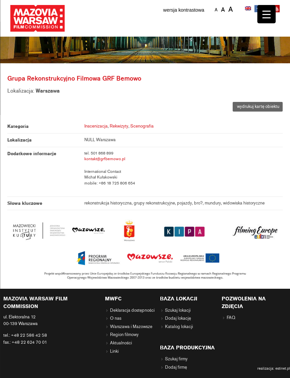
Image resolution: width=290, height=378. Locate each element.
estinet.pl (282, 368)
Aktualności (121, 343)
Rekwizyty (119, 126)
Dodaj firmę (176, 367)
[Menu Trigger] (266, 14)
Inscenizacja (96, 126)
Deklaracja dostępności (132, 310)
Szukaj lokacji (178, 310)
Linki (114, 351)
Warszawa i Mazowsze (131, 326)
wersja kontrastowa (183, 10)
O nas (115, 318)
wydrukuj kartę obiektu (257, 106)
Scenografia (142, 126)
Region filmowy (124, 334)
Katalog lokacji (179, 326)
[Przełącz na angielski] (248, 9)
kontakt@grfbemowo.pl (104, 159)
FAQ (231, 317)
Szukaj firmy (176, 359)
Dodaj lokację (178, 318)
